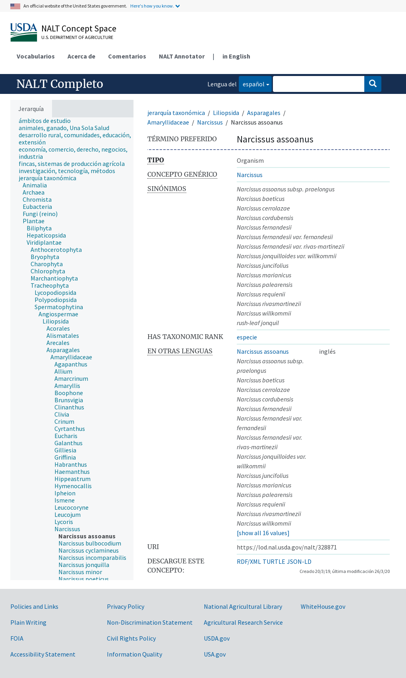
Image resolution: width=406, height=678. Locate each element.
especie (247, 337)
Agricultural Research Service (243, 622)
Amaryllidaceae (168, 122)
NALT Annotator (182, 56)
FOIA (16, 638)
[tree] (71, 348)
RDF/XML (249, 561)
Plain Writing (28, 622)
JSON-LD (299, 561)
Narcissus (210, 122)
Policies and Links (34, 606)
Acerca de (81, 56)
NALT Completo (59, 84)
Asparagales (263, 113)
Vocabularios (36, 56)
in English (236, 56)
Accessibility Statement (42, 654)
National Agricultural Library (243, 606)
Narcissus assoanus (263, 351)
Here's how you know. (152, 6)
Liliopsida (226, 113)
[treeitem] (48, 120)
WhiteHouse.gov (323, 606)
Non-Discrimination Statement (150, 622)
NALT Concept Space (78, 28)
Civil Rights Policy (131, 638)
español (252, 83)
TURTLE (274, 561)
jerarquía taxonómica (176, 113)
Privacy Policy (125, 606)
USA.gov (215, 654)
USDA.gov (217, 638)
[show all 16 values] (263, 533)
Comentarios (127, 56)
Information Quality (134, 654)
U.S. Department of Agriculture (77, 37)
